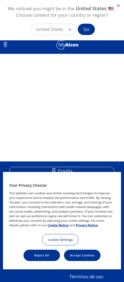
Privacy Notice (87, 225)
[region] (62, 220)
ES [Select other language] (5, 44)
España (65, 171)
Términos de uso (86, 277)
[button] (53, 29)
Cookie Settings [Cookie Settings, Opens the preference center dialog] (60, 240)
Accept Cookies (82, 255)
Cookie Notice (58, 225)
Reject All (41, 255)
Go (86, 29)
